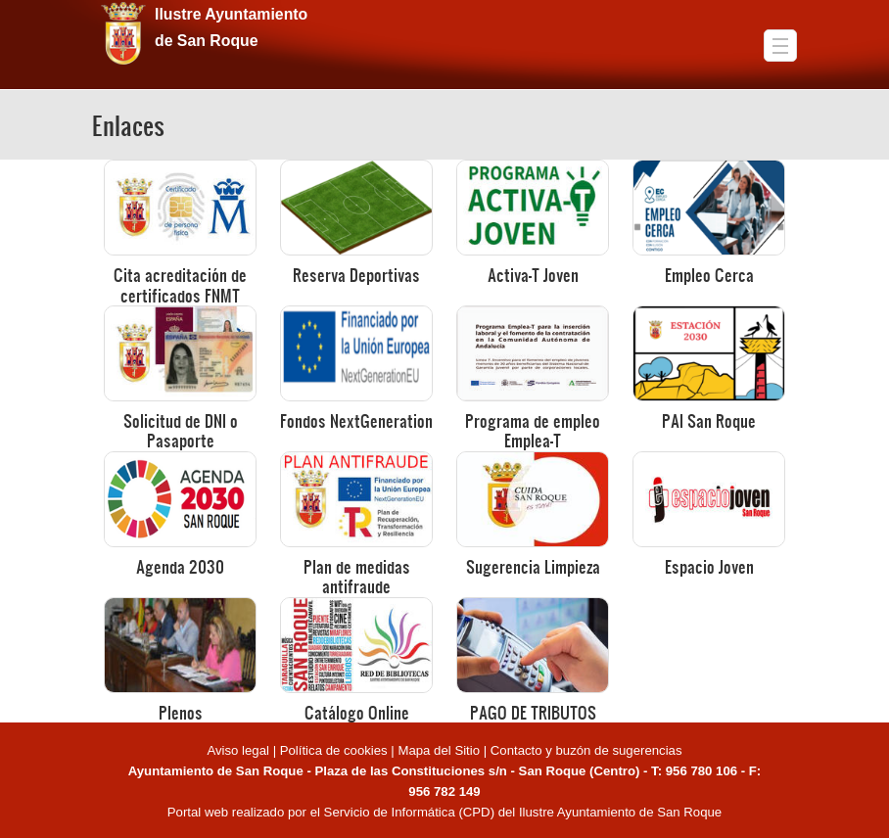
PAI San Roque (709, 420)
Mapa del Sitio (439, 750)
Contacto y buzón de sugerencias (586, 750)
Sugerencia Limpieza (533, 566)
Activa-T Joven (533, 274)
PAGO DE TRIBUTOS (533, 712)
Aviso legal (239, 750)
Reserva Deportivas (356, 274)
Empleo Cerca (709, 274)
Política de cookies (334, 750)
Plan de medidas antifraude (357, 576)
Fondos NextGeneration (356, 420)
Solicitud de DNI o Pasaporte (180, 430)
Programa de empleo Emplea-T (532, 430)
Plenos (181, 712)
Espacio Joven (709, 566)
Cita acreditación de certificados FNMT (180, 284)
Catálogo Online (356, 712)
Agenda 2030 (180, 566)
